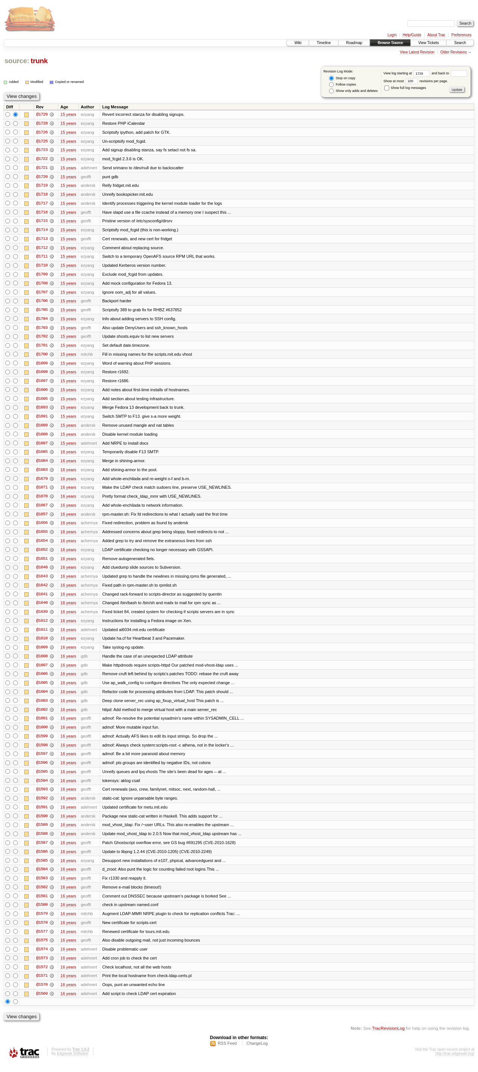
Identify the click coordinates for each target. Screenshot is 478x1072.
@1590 (41, 823)
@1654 (41, 545)
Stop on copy (342, 78)
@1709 (41, 276)
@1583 (41, 886)
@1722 (41, 159)
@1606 (41, 679)
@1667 (41, 509)
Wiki (297, 43)
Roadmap (354, 43)
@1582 (41, 895)
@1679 (41, 482)
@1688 (41, 437)
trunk (39, 61)
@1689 (41, 428)
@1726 (41, 132)
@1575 (41, 948)
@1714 (41, 231)
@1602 (41, 715)
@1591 (41, 814)
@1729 (41, 114)
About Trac (436, 35)
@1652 (41, 554)
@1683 (41, 473)
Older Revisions (453, 52)
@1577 (41, 939)
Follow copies (342, 84)
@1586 (41, 859)
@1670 (41, 500)
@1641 (41, 599)
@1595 (41, 778)
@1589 (41, 832)
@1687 (41, 446)
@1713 (41, 240)
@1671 (41, 491)
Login (392, 35)
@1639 (41, 617)
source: (16, 61)
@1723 (41, 150)
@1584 (41, 877)
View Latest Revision (417, 52)
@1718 (41, 195)
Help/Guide (412, 35)
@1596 (41, 769)
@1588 (41, 841)
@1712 (41, 249)
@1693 (41, 410)
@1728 (41, 123)
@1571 (41, 984)
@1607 (41, 670)
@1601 (41, 724)
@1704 (41, 321)
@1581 (41, 903)
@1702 (41, 339)
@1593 (41, 796)
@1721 (41, 168)
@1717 (41, 204)
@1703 (41, 330)
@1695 (41, 401)
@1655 (41, 536)
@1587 (41, 850)
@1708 (41, 285)
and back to (449, 73)
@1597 (41, 760)
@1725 (41, 141)
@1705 (41, 312)
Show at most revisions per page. (416, 81)
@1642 (41, 590)
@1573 (41, 966)
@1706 (41, 303)
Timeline (323, 43)
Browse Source (390, 43)
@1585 (41, 868)
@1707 (41, 294)
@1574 (41, 957)
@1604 (41, 697)
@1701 (41, 347)
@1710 (41, 267)
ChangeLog (257, 1052)
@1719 (41, 186)
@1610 (41, 643)
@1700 (41, 356)
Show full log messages (405, 88)
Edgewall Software (72, 1062)
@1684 (41, 464)
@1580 (41, 912)
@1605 (41, 688)
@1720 (41, 177)
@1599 (41, 742)
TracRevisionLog (388, 1036)
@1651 (41, 563)
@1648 (41, 572)
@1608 (41, 661)
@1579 (41, 921)
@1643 (41, 581)
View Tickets (428, 43)
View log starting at (408, 73)
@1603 (41, 706)
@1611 (41, 634)
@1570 (41, 993)
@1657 (41, 518)
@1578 (41, 930)
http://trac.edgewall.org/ (454, 1062)
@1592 (41, 805)
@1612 (41, 625)
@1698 (41, 374)
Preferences (461, 35)
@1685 (41, 455)
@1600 (41, 733)
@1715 (41, 222)
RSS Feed (227, 1052)
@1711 (41, 258)
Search (460, 43)
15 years (68, 114)
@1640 (41, 608)
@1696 (41, 392)
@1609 (41, 652)
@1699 (41, 365)
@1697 (41, 383)
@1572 (41, 975)
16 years (68, 455)
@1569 (41, 1002)
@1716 (41, 213)
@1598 (41, 751)
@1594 (41, 787)
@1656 (41, 527)
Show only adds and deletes (353, 91)
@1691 (41, 419)
